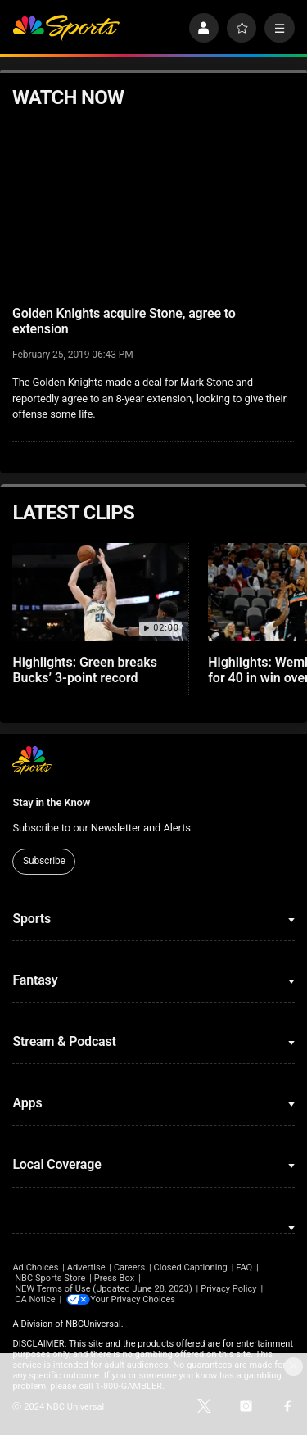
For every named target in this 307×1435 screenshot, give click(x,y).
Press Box (114, 1278)
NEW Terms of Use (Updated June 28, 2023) (103, 1288)
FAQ (244, 1267)
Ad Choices (35, 1267)
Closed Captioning (190, 1267)
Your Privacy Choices (135, 1299)
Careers (129, 1267)
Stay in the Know (51, 802)
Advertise (86, 1267)
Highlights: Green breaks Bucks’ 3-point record (84, 670)
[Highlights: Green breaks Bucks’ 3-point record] (100, 592)
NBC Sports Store (50, 1278)
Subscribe (44, 861)
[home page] (66, 28)
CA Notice (35, 1299)
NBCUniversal (93, 1324)
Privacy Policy (229, 1288)
